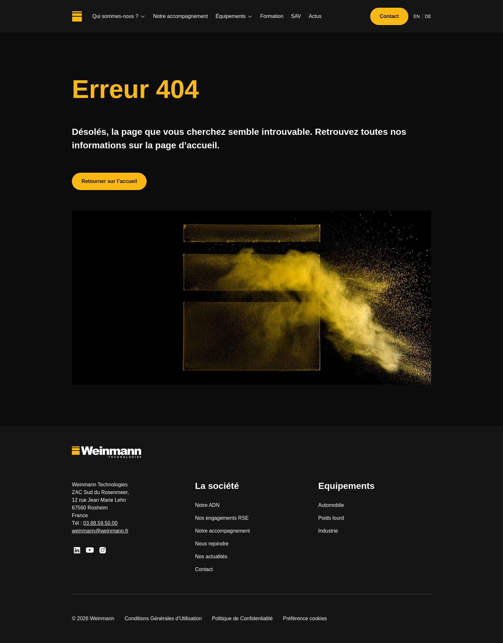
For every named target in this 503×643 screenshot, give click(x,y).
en (416, 16)
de (428, 16)
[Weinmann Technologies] (77, 16)
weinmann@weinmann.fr (100, 531)
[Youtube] (90, 550)
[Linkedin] (77, 550)
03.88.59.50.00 (100, 523)
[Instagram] (103, 550)
